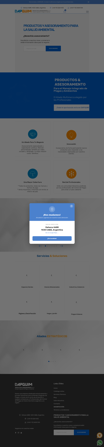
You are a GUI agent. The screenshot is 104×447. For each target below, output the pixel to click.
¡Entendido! (52, 238)
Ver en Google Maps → (52, 233)
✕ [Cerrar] (71, 206)
